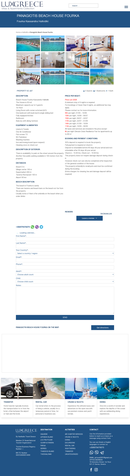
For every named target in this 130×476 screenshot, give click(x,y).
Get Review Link (106, 213)
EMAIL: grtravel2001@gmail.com (101, 457)
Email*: (65, 259)
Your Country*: (65, 252)
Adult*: (65, 273)
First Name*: (65, 237)
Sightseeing (70, 448)
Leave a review (89, 218)
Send (65, 317)
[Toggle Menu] (126, 7)
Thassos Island (47, 451)
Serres (43, 448)
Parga (43, 445)
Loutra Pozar (46, 440)
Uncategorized (71, 454)
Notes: (65, 299)
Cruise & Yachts (72, 437)
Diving (67, 440)
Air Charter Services (74, 434)
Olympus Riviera (47, 443)
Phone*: (65, 266)
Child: (65, 280)
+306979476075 (23, 227)
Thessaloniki (46, 454)
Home (18, 32)
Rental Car (69, 445)
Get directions (103, 327)
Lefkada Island (46, 437)
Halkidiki (25, 32)
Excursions (70, 443)
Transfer (69, 451)
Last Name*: (65, 245)
